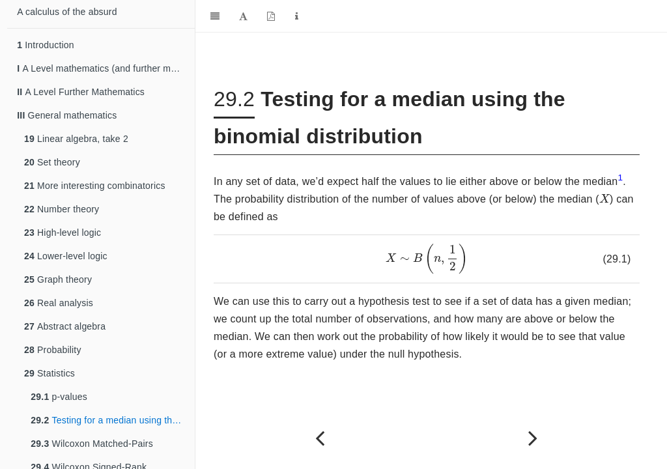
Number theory (61, 209)
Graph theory (58, 279)
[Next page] (533, 438)
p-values (59, 396)
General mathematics (67, 115)
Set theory (52, 162)
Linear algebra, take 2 (76, 139)
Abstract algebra (65, 326)
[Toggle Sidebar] (215, 16)
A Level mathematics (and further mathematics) (106, 68)
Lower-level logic (65, 256)
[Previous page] (320, 438)
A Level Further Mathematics (81, 92)
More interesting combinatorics (94, 185)
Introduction (45, 45)
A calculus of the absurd (67, 12)
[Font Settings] (243, 16)
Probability (52, 350)
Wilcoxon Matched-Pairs (91, 443)
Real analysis (58, 303)
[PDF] (271, 16)
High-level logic (62, 232)
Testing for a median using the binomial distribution (113, 420)
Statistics (49, 373)
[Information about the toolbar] (296, 16)
